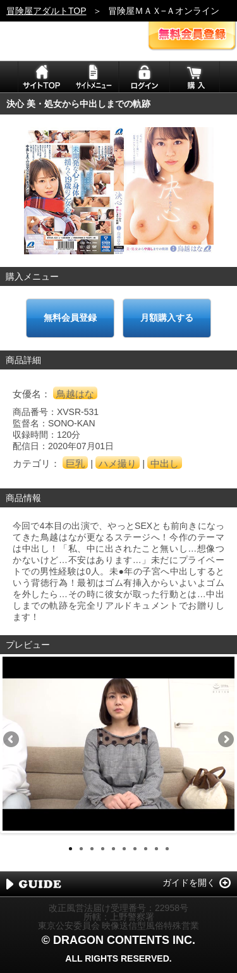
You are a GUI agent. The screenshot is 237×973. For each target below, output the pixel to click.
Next (225, 740)
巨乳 (75, 463)
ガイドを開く (189, 882)
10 (167, 848)
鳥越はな (75, 393)
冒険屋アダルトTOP (46, 11)
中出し (164, 463)
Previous (12, 740)
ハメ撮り (118, 463)
